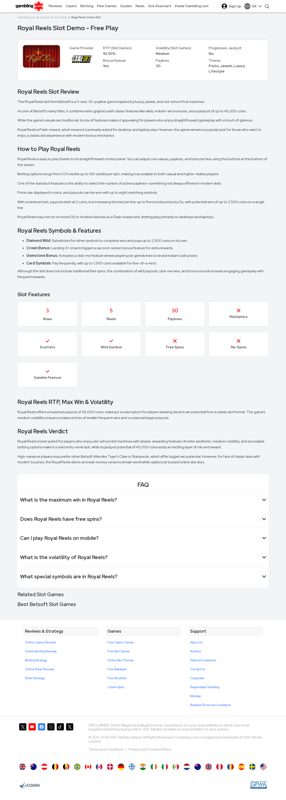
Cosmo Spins (115, 687)
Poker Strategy (35, 678)
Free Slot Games (118, 651)
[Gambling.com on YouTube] (32, 741)
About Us (196, 642)
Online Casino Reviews (40, 642)
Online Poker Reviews (39, 669)
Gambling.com (26, 17)
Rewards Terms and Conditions (210, 705)
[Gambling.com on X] (22, 741)
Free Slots (60, 17)
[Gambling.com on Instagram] (51, 741)
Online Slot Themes (120, 660)
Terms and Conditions (106, 749)
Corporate (197, 678)
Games (44, 17)
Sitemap (195, 696)
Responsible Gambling (204, 687)
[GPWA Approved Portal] (258, 785)
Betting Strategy (36, 660)
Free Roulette (116, 678)
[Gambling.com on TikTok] (60, 741)
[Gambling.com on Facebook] (41, 741)
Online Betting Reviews (41, 651)
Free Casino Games (120, 642)
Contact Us (197, 669)
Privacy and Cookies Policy (150, 749)
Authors (195, 651)
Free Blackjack (117, 669)
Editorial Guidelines (203, 660)
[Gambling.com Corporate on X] (69, 741)
